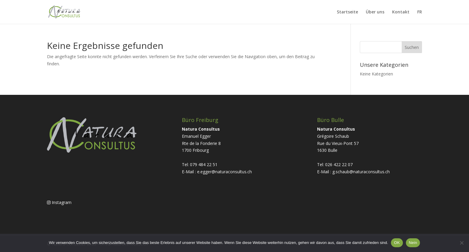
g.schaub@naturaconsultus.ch (361, 171)
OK (397, 242)
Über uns (375, 12)
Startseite (347, 12)
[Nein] (462, 243)
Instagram (59, 202)
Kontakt (400, 12)
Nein (413, 242)
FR (419, 12)
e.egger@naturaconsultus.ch (224, 171)
